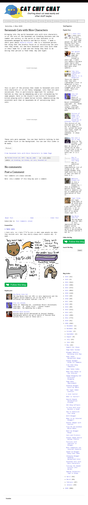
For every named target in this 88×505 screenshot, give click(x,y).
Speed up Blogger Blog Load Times (73, 452)
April (69, 476)
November (70, 328)
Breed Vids (64, 21)
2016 (67, 304)
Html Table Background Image (73, 357)
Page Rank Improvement (71, 382)
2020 (67, 293)
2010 (67, 320)
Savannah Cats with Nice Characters (73, 462)
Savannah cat (42, 160)
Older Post (55, 218)
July (69, 339)
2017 (67, 301)
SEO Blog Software (73, 405)
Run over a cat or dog (75, 138)
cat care (33, 160)
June (69, 342)
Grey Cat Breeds (19, 303)
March (69, 479)
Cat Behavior (57, 21)
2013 (67, 312)
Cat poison (75, 52)
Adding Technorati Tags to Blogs (73, 472)
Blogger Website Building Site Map (73, 353)
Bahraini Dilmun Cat (75, 179)
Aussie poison (73, 21)
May (68, 345)
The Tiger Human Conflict (72, 390)
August (69, 337)
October (70, 331)
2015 (67, 307)
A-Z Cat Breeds (8, 21)
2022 (67, 288)
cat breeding (15, 160)
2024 (67, 282)
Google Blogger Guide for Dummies (73, 361)
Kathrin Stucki (26, 42)
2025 (67, 279)
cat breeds (25, 160)
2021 (67, 290)
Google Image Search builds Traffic (74, 438)
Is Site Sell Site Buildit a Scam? (73, 408)
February (70, 482)
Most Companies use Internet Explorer (73, 448)
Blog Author (35, 21)
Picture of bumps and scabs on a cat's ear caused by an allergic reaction (73, 117)
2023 (67, 285)
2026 (67, 277)
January (70, 485)
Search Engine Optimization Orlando (71, 401)
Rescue (23, 21)
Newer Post (9, 218)
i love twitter (72, 394)
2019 (67, 296)
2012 (67, 315)
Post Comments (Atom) (24, 221)
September (71, 334)
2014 (67, 309)
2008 (67, 488)
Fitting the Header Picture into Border (73, 467)
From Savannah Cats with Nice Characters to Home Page (28, 153)
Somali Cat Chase (72, 347)
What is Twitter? (72, 396)
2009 (67, 323)
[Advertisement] (72, 262)
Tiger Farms (76, 198)
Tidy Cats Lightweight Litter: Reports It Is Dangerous (76, 74)
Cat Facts (16, 21)
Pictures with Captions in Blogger (71, 443)
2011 (67, 318)
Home (32, 218)
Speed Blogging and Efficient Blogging (73, 377)
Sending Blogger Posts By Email (72, 386)
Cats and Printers (73, 435)
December (70, 326)
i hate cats (10, 229)
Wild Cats (49, 21)
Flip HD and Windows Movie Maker (74, 427)
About (28, 21)
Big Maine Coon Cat (20, 294)
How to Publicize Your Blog (75, 159)
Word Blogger (71, 416)
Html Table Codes (72, 369)
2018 (67, 299)
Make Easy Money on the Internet (73, 372)
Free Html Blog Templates (72, 365)
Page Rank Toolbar (73, 350)
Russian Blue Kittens (21, 312)
